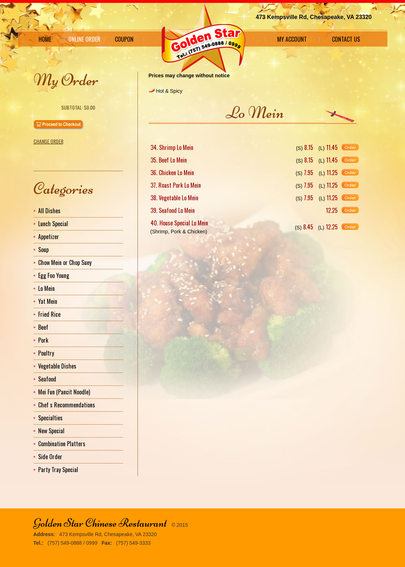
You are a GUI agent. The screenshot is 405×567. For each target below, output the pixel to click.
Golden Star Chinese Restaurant (100, 523)
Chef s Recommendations (66, 405)
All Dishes (49, 210)
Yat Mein (47, 301)
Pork (43, 340)
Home (45, 39)
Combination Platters (61, 443)
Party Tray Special (58, 469)
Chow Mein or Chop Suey (64, 262)
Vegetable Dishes (57, 366)
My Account (292, 39)
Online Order (84, 39)
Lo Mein (46, 288)
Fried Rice (49, 314)
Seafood (47, 379)
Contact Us (346, 39)
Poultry (46, 353)
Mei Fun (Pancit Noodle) (64, 392)
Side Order (50, 456)
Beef (43, 327)
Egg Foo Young (53, 275)
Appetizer (48, 236)
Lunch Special (53, 223)
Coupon (124, 39)
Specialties (50, 417)
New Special (51, 430)
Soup (43, 249)
